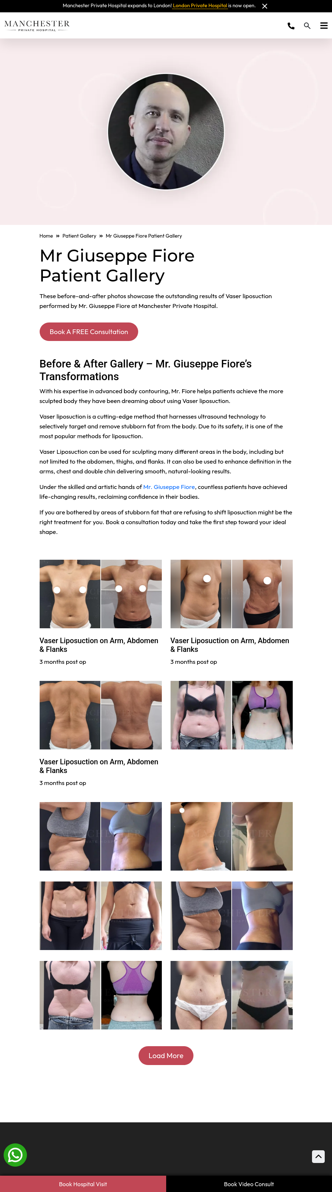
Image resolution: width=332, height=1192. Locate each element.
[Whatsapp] (15, 1154)
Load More (166, 1056)
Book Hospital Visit (83, 1184)
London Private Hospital (200, 5)
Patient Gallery (79, 236)
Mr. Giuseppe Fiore (169, 487)
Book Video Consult (249, 1184)
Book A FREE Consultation (91, 331)
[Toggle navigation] (322, 25)
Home (46, 236)
